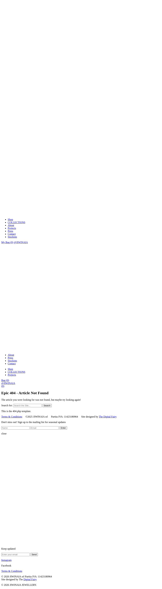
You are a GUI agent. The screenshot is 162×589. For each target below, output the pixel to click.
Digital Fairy (30, 579)
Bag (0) (5, 380)
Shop (10, 219)
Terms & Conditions (11, 416)
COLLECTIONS (16, 222)
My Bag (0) (7, 242)
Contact (12, 234)
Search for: (7, 405)
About (11, 225)
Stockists (12, 236)
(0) (2, 386)
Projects (12, 228)
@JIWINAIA (21, 242)
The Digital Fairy (108, 416)
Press (10, 231)
